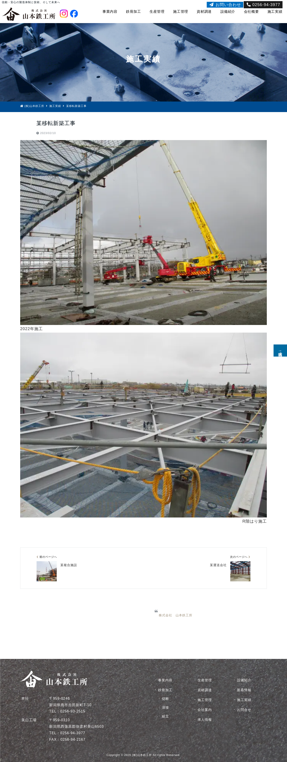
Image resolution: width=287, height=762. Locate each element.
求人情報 (205, 719)
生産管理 (157, 11)
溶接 (165, 707)
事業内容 (109, 11)
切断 (165, 699)
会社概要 (251, 11)
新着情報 (244, 690)
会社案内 (205, 710)
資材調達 (204, 11)
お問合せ (244, 710)
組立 (165, 716)
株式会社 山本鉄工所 (175, 615)
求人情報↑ (280, 350)
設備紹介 (227, 11)
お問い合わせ (225, 4)
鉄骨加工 (133, 11)
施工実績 (275, 11)
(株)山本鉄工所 (32, 106)
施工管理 (180, 11)
